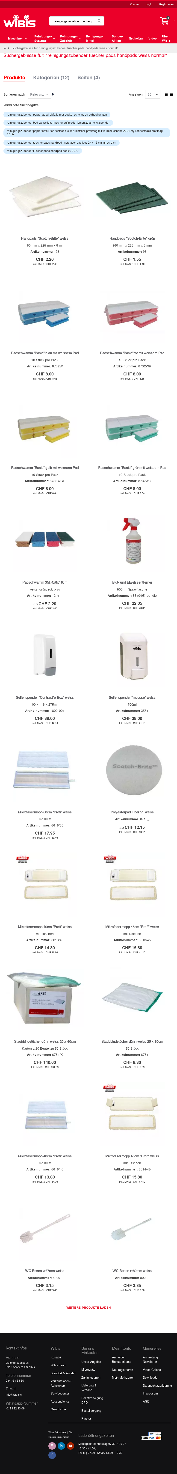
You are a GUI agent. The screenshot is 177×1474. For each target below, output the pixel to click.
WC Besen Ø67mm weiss (44, 1270)
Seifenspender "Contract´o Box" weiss (45, 697)
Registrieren (166, 4)
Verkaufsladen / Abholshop (61, 1383)
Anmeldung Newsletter (150, 1359)
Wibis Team (58, 1365)
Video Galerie (152, 1369)
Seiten (88, 76)
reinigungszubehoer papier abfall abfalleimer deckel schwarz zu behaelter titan (57, 114)
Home (5, 48)
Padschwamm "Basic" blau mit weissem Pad (45, 352)
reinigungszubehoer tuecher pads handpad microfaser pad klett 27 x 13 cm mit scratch (61, 142)
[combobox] (76, 21)
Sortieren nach (14, 94)
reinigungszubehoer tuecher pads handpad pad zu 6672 (43, 151)
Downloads (150, 1377)
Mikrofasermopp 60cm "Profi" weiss (45, 812)
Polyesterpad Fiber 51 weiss (132, 812)
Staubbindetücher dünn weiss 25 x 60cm (45, 1041)
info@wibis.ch (14, 1394)
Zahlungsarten (90, 1377)
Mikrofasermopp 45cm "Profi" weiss (132, 926)
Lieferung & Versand (89, 1387)
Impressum (150, 1393)
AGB (146, 1401)
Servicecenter (60, 1393)
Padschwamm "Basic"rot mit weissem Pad (132, 352)
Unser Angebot (91, 1361)
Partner (86, 1418)
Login (149, 4)
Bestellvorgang (91, 1410)
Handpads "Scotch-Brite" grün (132, 238)
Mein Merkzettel (122, 1377)
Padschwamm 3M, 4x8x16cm (44, 582)
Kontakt (134, 4)
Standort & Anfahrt (63, 1373)
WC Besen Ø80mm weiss (132, 1270)
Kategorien (51, 76)
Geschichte (58, 1409)
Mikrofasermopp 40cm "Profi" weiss (45, 926)
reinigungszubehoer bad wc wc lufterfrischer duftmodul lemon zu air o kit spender (58, 122)
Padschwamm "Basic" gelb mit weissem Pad (45, 467)
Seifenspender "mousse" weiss (132, 697)
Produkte (14, 77)
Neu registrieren (122, 1369)
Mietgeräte (88, 1369)
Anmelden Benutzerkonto (121, 1359)
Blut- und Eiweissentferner (132, 582)
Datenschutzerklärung (157, 1385)
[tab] (17, 73)
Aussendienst (60, 1401)
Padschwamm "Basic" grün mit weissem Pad (132, 467)
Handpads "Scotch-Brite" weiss (44, 238)
